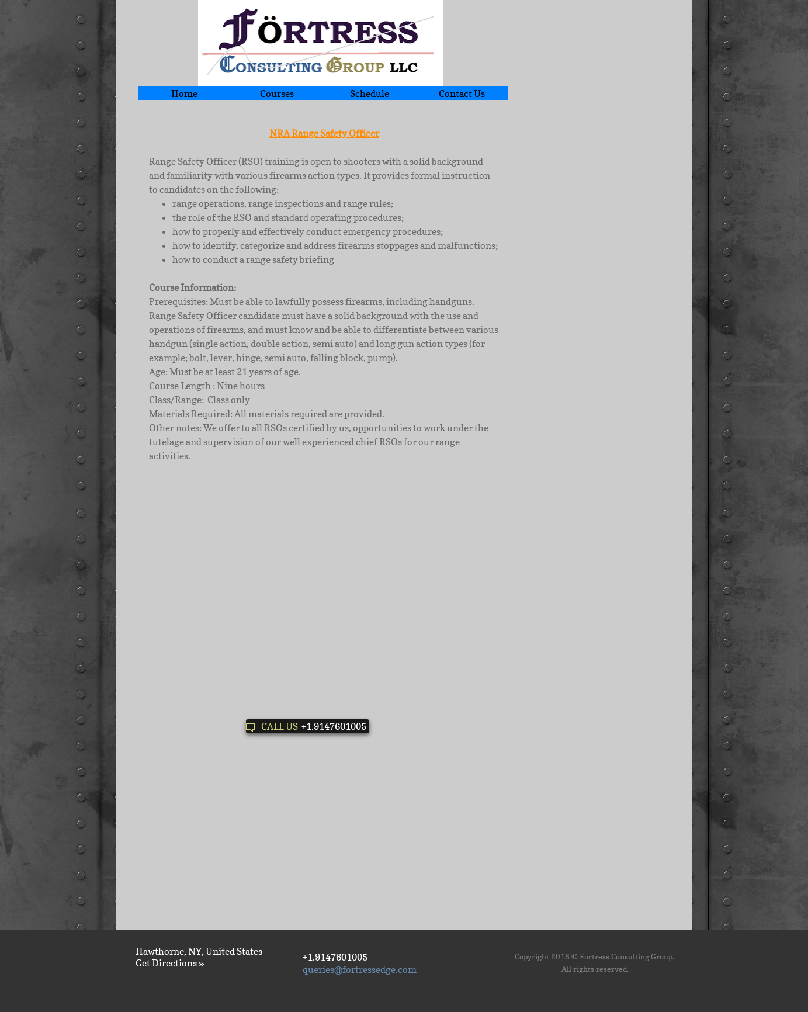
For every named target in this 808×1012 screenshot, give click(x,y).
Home (184, 93)
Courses (277, 93)
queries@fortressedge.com (360, 969)
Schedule (369, 93)
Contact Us (462, 93)
